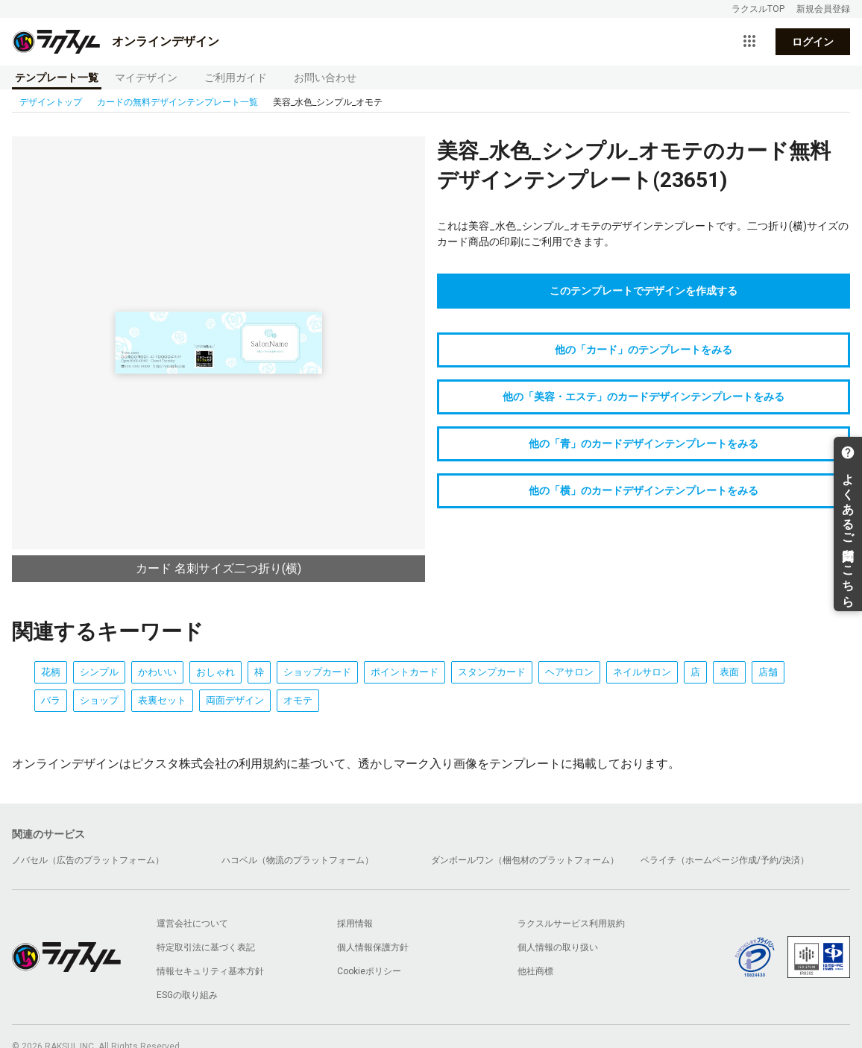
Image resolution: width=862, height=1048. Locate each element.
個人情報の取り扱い (557, 947)
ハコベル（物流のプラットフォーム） (297, 860)
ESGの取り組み (187, 995)
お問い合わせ (325, 77)
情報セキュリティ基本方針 (210, 971)
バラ (50, 700)
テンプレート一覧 (56, 77)
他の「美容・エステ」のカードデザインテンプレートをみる (643, 397)
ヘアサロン (569, 672)
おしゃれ (215, 672)
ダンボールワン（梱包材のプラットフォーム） (525, 860)
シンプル (99, 672)
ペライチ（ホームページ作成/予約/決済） (725, 860)
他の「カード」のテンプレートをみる (643, 350)
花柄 (50, 672)
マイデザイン (146, 77)
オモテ (297, 700)
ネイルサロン (642, 672)
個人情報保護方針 (373, 947)
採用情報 (355, 923)
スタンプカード (492, 672)
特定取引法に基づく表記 (206, 947)
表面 (729, 672)
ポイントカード (404, 672)
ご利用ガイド (235, 77)
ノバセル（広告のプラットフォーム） (88, 860)
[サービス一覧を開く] (749, 41)
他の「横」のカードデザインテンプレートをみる (643, 490)
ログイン (813, 42)
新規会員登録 (823, 9)
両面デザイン (235, 700)
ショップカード (317, 672)
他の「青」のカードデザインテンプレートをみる (643, 443)
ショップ (99, 700)
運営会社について (192, 923)
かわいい (157, 672)
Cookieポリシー (369, 971)
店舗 (768, 672)
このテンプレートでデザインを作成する (643, 291)
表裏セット (162, 700)
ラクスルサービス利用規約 (571, 923)
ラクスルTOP (758, 9)
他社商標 (535, 971)
